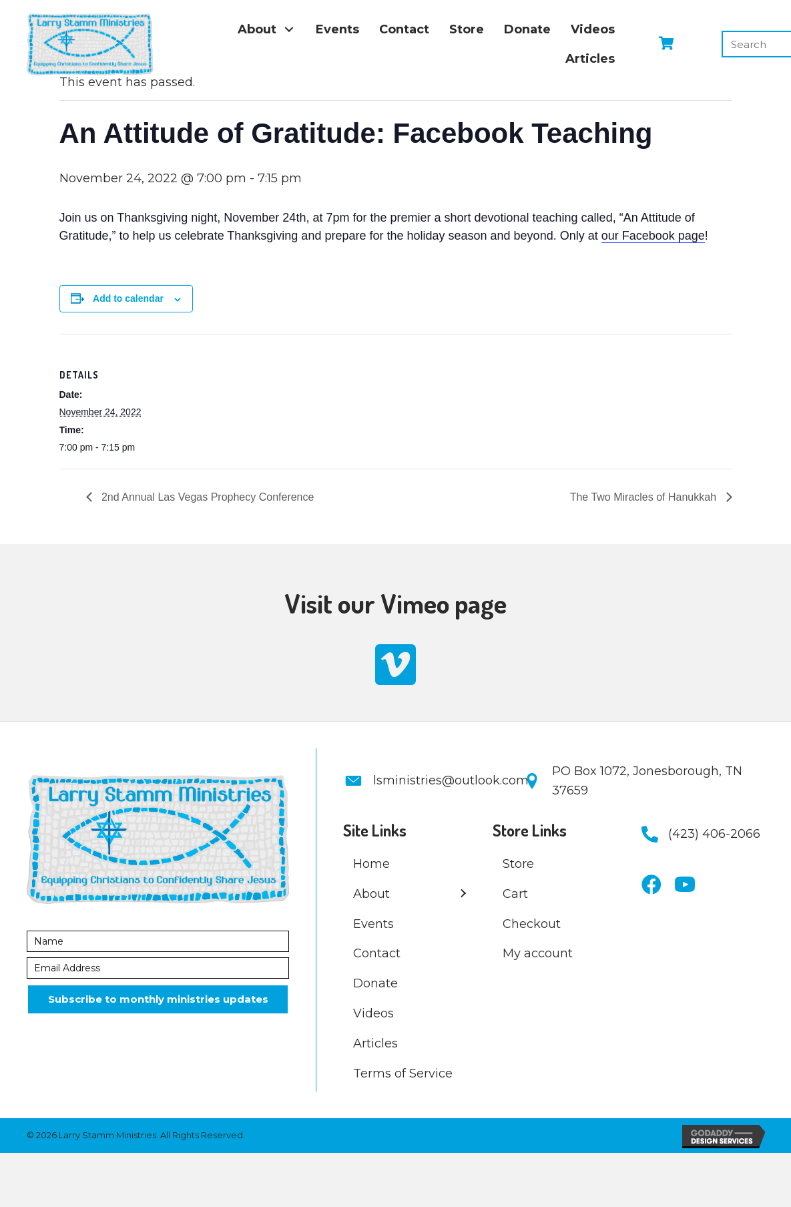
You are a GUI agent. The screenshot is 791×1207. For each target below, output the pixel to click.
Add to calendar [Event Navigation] (128, 298)
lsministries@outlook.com (451, 780)
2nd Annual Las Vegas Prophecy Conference (206, 497)
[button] (289, 29)
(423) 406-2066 (714, 833)
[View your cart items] (666, 44)
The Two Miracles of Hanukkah (645, 497)
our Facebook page (653, 235)
